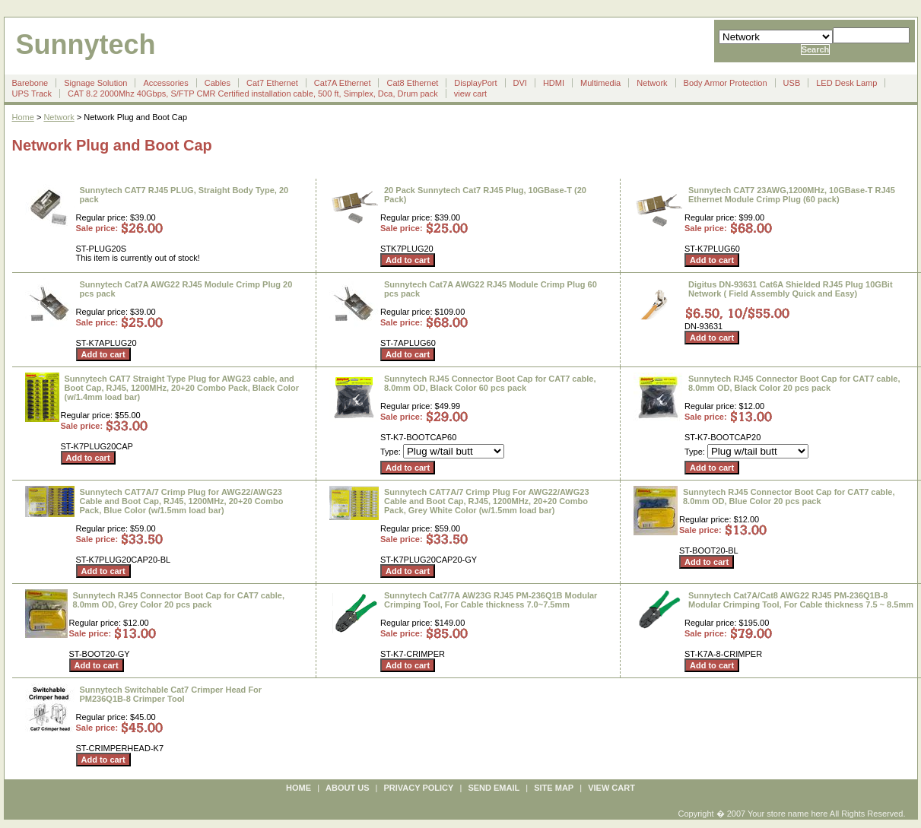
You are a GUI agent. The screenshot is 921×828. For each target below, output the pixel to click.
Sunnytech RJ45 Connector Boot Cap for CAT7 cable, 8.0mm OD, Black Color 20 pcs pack (794, 383)
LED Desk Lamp (846, 82)
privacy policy (419, 787)
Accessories (165, 82)
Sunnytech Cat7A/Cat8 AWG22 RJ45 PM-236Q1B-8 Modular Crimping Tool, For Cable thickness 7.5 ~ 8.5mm (800, 600)
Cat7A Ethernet (342, 82)
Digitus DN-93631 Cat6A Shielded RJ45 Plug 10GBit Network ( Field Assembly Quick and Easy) (790, 289)
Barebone (30, 82)
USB (792, 82)
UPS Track (32, 93)
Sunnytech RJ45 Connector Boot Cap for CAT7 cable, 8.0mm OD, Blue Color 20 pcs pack (789, 496)
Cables (217, 82)
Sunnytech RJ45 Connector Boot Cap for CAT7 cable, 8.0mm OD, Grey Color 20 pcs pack (179, 600)
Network (652, 82)
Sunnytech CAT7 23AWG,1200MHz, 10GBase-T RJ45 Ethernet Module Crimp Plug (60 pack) (791, 195)
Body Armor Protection (725, 82)
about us (347, 787)
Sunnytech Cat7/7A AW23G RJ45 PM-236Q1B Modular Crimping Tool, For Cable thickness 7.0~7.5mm (490, 600)
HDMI (553, 82)
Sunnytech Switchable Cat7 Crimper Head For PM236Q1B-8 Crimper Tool (171, 694)
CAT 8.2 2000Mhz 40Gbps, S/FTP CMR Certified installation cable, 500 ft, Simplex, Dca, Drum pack (253, 93)
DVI (520, 82)
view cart (470, 93)
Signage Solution (95, 82)
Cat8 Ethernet (412, 82)
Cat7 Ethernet (272, 82)
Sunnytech (86, 44)
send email (493, 787)
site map (553, 787)
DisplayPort (475, 82)
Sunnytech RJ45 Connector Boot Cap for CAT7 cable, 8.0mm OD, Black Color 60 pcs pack (490, 383)
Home (23, 117)
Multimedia (600, 82)
